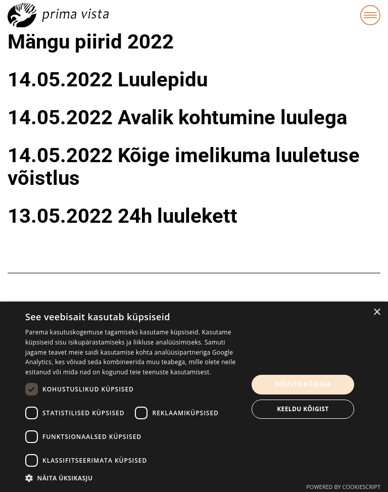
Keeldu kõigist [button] (303, 409)
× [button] (376, 312)
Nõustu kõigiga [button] (303, 384)
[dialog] (194, 397)
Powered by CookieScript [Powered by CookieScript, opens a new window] (343, 486)
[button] (133, 478)
